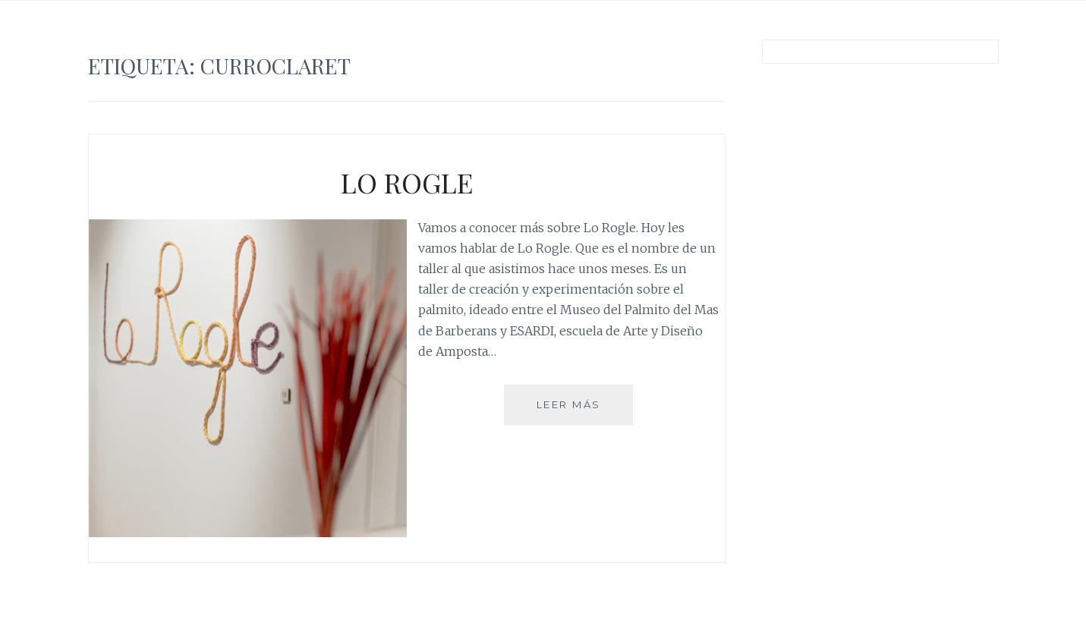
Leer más (574, 411)
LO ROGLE (407, 182)
